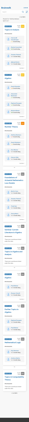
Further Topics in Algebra (11, 311)
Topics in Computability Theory (14, 378)
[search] (11, 12)
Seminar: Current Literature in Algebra (13, 231)
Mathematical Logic (13, 342)
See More (21, 68)
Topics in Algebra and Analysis (13, 253)
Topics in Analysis (12, 29)
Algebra (8, 78)
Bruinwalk (6, 8)
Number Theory (11, 127)
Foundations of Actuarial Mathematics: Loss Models (14, 180)
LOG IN (26, 8)
